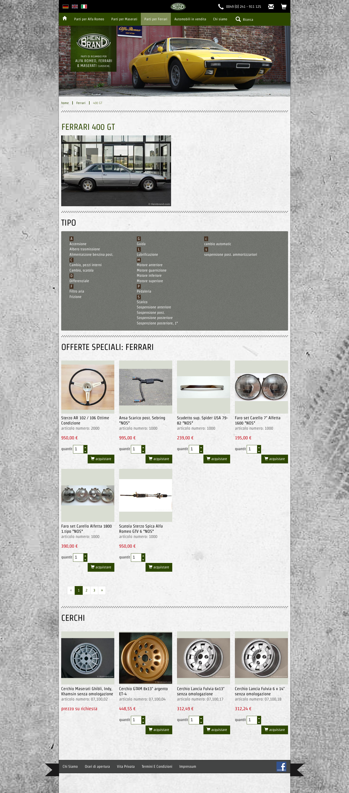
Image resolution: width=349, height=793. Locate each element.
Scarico (142, 302)
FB (281, 767)
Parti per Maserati (124, 19)
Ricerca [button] (244, 19)
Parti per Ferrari (155, 19)
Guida (141, 244)
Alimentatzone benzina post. (91, 254)
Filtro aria (76, 291)
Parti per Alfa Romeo (89, 19)
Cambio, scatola (81, 270)
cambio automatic (217, 244)
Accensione (77, 244)
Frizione (75, 297)
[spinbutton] (78, 449)
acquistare (103, 459)
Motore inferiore (149, 275)
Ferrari (81, 103)
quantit (74, 449)
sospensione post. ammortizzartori (230, 254)
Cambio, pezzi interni (85, 265)
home (65, 103)
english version (75, 6)
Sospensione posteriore (155, 318)
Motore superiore (150, 281)
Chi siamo (220, 19)
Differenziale (79, 281)
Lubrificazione (147, 254)
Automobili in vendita (190, 19)
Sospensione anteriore (154, 307)
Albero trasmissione (84, 249)
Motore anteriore (150, 265)
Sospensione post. (151, 312)
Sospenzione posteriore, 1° (157, 323)
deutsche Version (66, 6)
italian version (84, 6)
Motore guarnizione (152, 270)
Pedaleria (144, 291)
